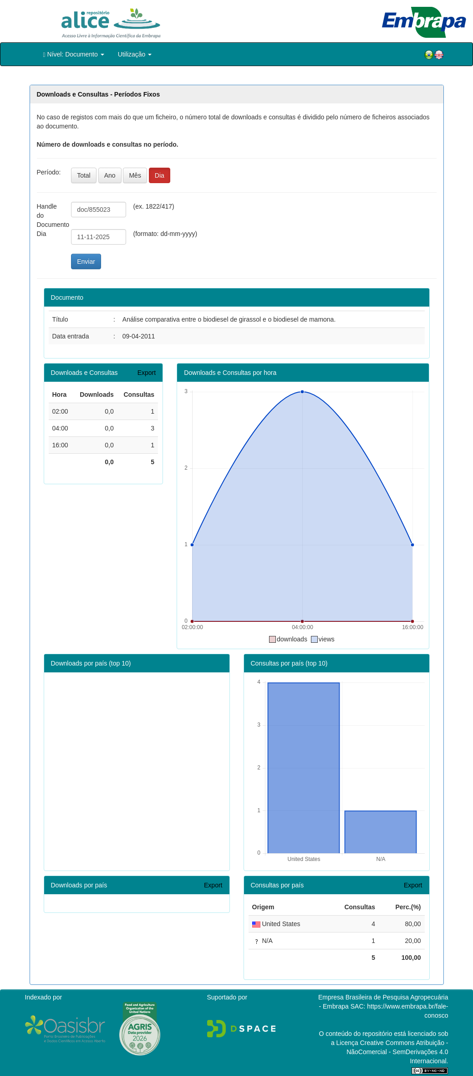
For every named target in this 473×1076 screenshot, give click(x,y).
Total (84, 175)
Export (146, 372)
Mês (135, 175)
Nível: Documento (73, 54)
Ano (110, 175)
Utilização (135, 54)
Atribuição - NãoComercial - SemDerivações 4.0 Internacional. (397, 1052)
